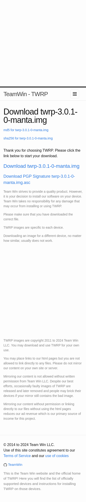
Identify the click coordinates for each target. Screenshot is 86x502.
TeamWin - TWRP (25, 94)
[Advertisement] (43, 43)
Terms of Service (17, 456)
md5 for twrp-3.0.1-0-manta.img (25, 130)
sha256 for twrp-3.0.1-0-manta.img (28, 138)
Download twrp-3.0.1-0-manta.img (41, 166)
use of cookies (57, 456)
